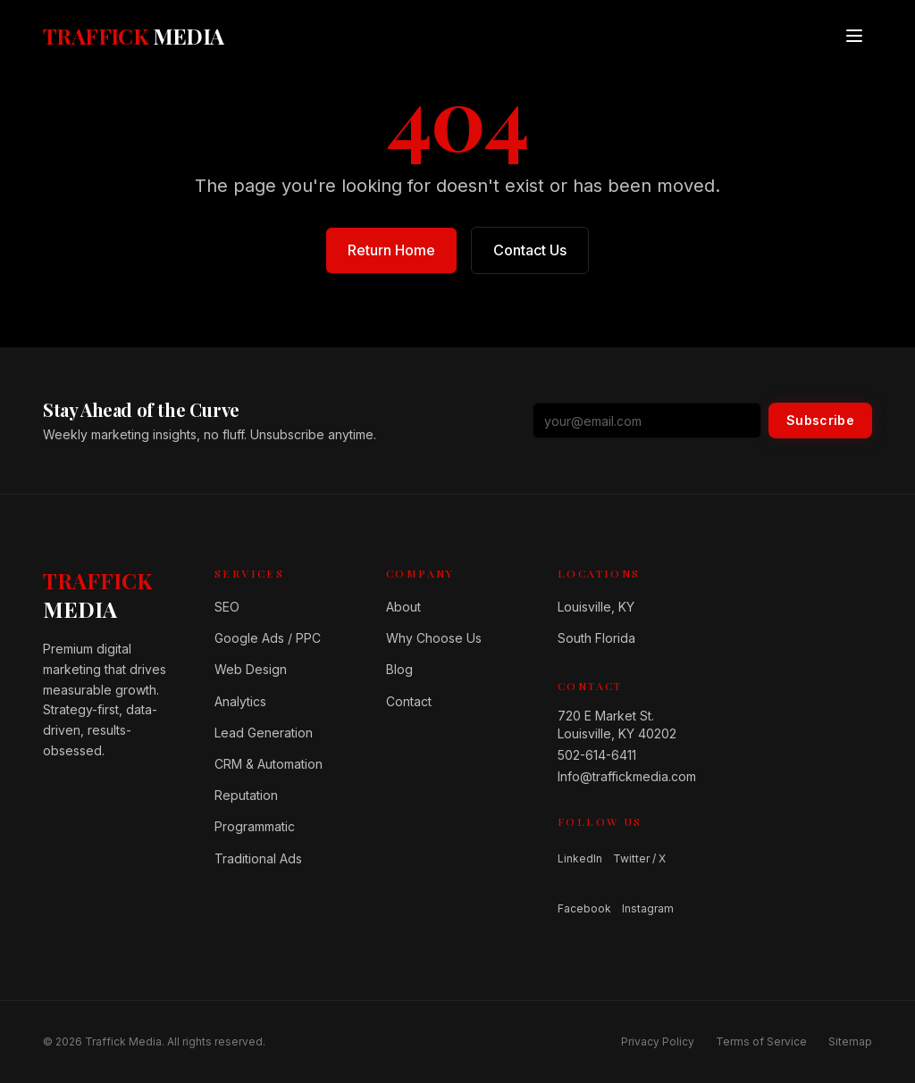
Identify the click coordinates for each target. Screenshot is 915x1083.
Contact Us (530, 250)
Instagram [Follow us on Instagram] (648, 908)
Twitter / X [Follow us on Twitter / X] (639, 858)
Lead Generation (263, 732)
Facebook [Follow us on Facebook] (584, 908)
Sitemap (850, 1041)
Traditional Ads (258, 858)
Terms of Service (761, 1041)
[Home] (114, 594)
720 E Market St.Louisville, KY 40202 (617, 724)
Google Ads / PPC (267, 638)
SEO (226, 606)
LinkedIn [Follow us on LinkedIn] (580, 858)
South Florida (596, 638)
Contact (409, 701)
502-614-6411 (597, 754)
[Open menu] (854, 36)
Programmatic (254, 826)
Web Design (250, 669)
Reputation (246, 795)
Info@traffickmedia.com (627, 776)
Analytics (240, 701)
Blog (399, 669)
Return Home (391, 250)
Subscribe (820, 420)
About (403, 606)
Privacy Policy (657, 1041)
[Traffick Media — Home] (133, 35)
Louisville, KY (596, 606)
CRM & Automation (268, 763)
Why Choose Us (434, 638)
